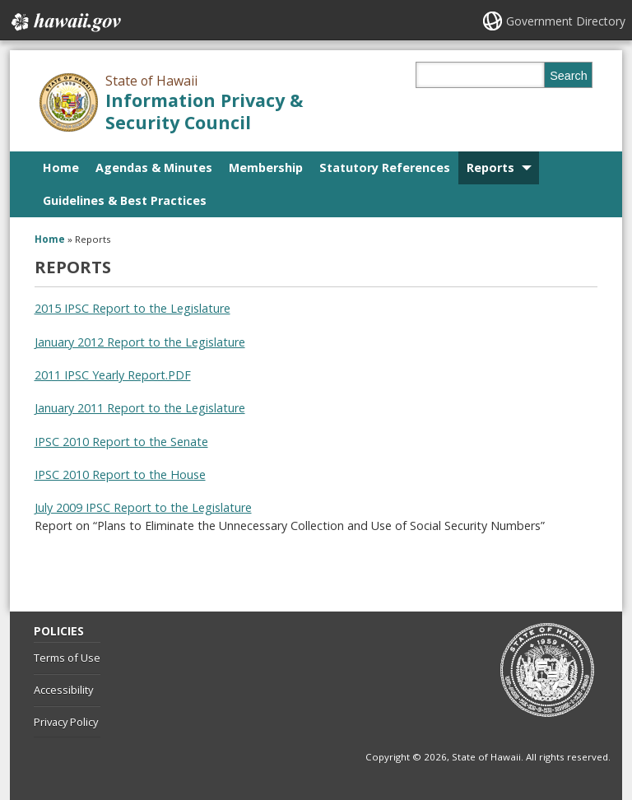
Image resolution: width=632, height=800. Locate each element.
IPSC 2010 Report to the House (120, 474)
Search (569, 75)
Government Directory (565, 21)
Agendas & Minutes (153, 167)
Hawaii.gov (64, 22)
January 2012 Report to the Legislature (140, 342)
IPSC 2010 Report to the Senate (121, 441)
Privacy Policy (66, 721)
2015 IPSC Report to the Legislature (132, 308)
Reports (490, 167)
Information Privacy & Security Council (204, 111)
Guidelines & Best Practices (125, 200)
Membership (266, 167)
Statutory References (384, 167)
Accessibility (63, 689)
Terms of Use (67, 657)
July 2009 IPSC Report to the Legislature (143, 507)
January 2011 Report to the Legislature (140, 408)
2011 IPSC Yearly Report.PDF (113, 375)
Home (61, 167)
